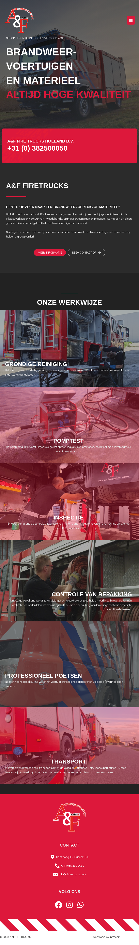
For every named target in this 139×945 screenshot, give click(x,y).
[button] (50, 252)
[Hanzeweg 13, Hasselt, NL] (69, 857)
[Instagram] (69, 904)
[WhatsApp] (80, 904)
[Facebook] (58, 904)
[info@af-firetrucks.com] (69, 874)
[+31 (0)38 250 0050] (69, 865)
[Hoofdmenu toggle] (131, 20)
